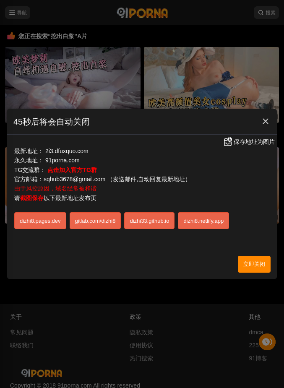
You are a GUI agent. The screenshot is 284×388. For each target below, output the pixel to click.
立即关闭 (254, 259)
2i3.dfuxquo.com (67, 146)
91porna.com (62, 155)
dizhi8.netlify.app (203, 216)
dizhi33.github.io (149, 216)
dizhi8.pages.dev (40, 216)
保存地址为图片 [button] (249, 137)
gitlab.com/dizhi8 (95, 216)
